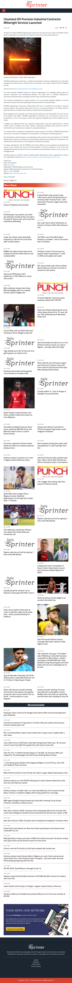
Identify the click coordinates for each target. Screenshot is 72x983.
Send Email (11, 165)
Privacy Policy (36, 964)
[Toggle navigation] (3, 10)
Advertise (36, 962)
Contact (36, 960)
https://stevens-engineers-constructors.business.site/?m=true (41, 157)
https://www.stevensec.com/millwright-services (28, 88)
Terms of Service (36, 966)
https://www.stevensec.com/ (18, 173)
